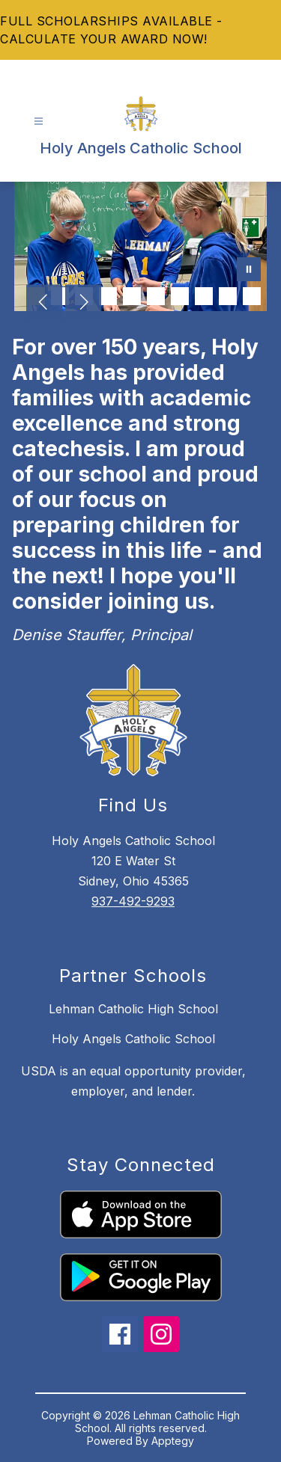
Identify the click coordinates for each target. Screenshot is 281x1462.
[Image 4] (108, 296)
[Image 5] (132, 296)
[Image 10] (252, 296)
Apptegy (172, 1440)
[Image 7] (180, 296)
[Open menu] (38, 121)
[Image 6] (156, 296)
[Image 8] (204, 296)
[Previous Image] (44, 303)
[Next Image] (83, 303)
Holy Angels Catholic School (133, 1038)
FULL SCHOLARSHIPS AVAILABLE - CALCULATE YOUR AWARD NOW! (111, 29)
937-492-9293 (133, 901)
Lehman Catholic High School (133, 1008)
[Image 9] (228, 296)
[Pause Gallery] (249, 270)
